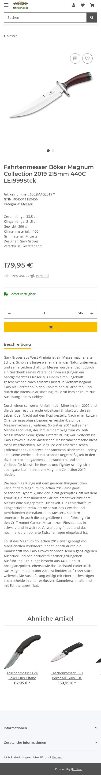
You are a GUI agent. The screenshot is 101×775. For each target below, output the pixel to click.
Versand (42, 275)
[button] (73, 5)
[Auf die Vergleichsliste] (75, 58)
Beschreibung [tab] (17, 344)
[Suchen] (45, 17)
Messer (27, 204)
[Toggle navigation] (6, 3)
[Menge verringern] (9, 313)
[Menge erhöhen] (92, 313)
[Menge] (44, 313)
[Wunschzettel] (82, 5)
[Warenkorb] (92, 5)
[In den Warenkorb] (50, 327)
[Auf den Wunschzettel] (87, 58)
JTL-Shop (76, 769)
